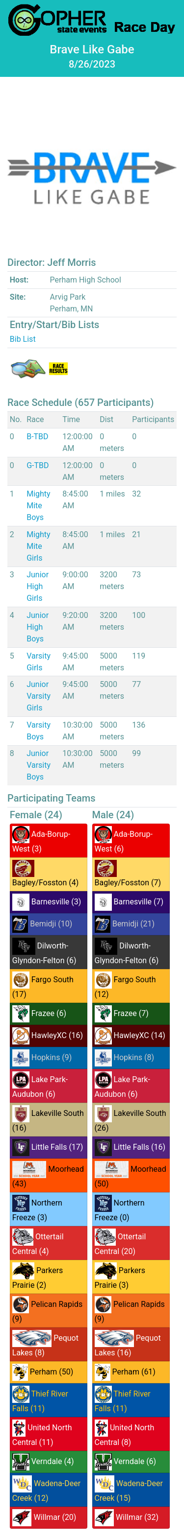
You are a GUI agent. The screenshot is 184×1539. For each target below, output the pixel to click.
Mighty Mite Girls (38, 546)
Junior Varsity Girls (38, 696)
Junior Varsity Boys (38, 765)
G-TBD (37, 465)
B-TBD (37, 436)
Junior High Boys (37, 627)
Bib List (23, 339)
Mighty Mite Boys (38, 505)
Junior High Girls (37, 586)
